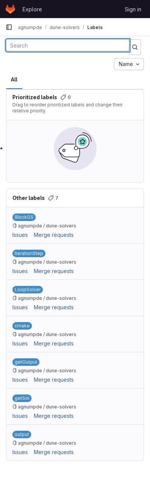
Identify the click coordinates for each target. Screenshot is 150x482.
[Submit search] (135, 47)
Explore (32, 9)
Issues (20, 235)
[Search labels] (67, 45)
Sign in (133, 9)
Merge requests (54, 235)
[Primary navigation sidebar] (9, 27)
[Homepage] (10, 9)
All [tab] (14, 79)
